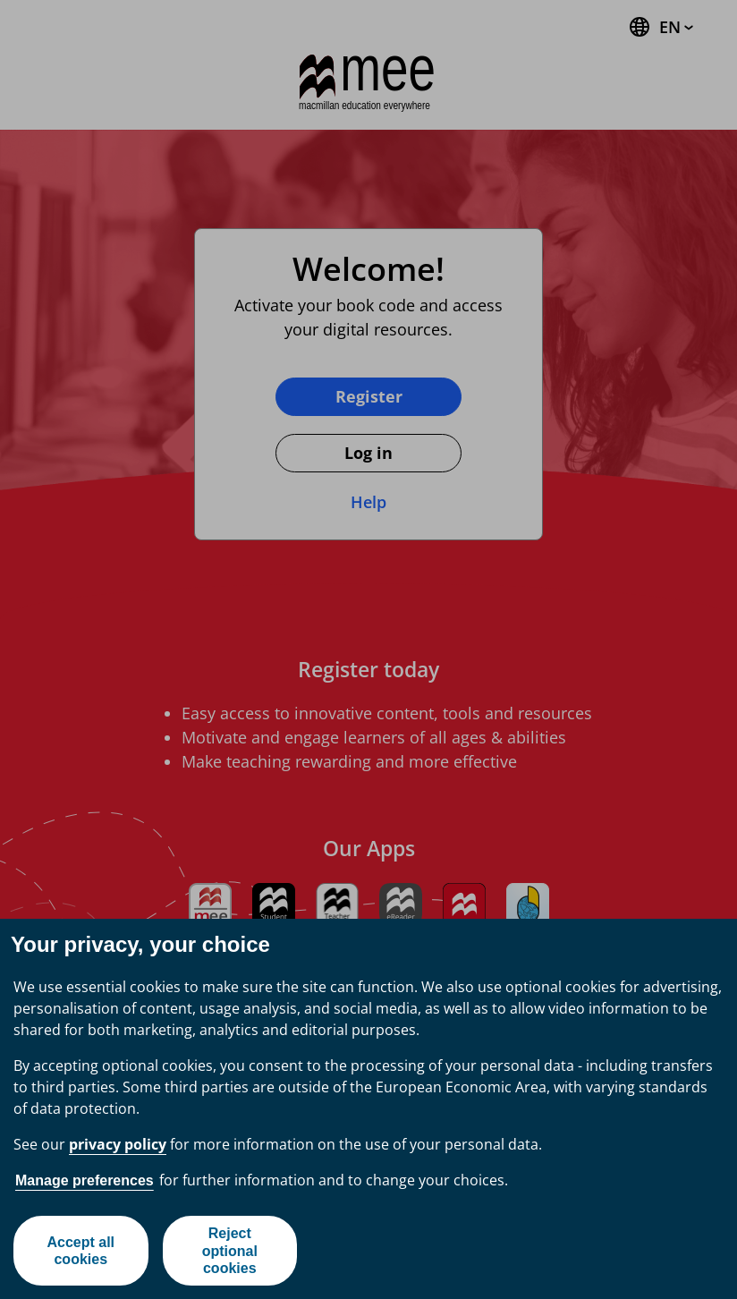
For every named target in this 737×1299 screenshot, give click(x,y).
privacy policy (117, 1144)
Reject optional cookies (230, 1250)
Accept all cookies (80, 1251)
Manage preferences (84, 1180)
